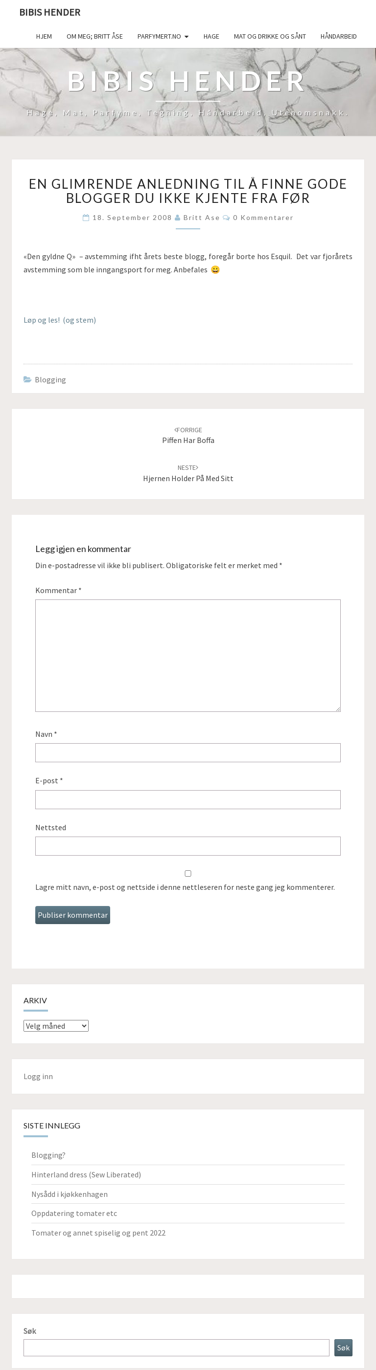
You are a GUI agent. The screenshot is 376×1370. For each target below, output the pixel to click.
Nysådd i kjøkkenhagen (69, 1194)
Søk (30, 1331)
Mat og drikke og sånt (270, 36)
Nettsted (50, 827)
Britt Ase (202, 217)
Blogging (50, 379)
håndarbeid (339, 36)
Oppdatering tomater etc (74, 1213)
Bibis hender (49, 12)
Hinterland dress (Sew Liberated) (86, 1174)
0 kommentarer (263, 217)
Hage (211, 36)
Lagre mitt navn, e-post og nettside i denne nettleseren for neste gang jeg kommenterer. (185, 887)
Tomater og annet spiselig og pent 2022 (98, 1232)
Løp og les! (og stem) (60, 320)
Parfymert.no (159, 36)
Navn (46, 734)
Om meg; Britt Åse (95, 36)
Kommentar (58, 590)
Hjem (44, 36)
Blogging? (48, 1155)
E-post (49, 780)
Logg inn (38, 1076)
